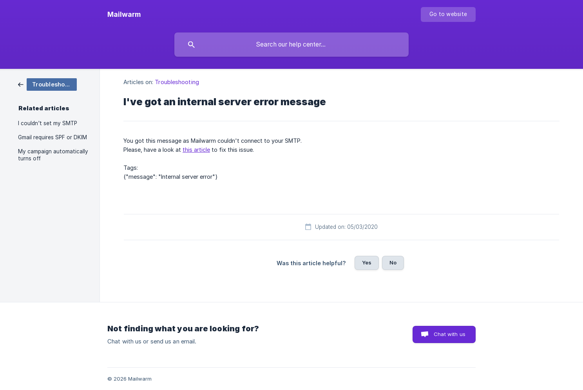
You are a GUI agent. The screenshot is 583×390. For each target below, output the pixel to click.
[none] (124, 14)
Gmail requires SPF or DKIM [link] (52, 137)
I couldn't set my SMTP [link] (47, 123)
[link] (47, 84)
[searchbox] (291, 44)
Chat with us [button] (449, 334)
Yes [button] (366, 262)
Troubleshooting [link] (177, 82)
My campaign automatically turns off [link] (53, 155)
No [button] (393, 262)
